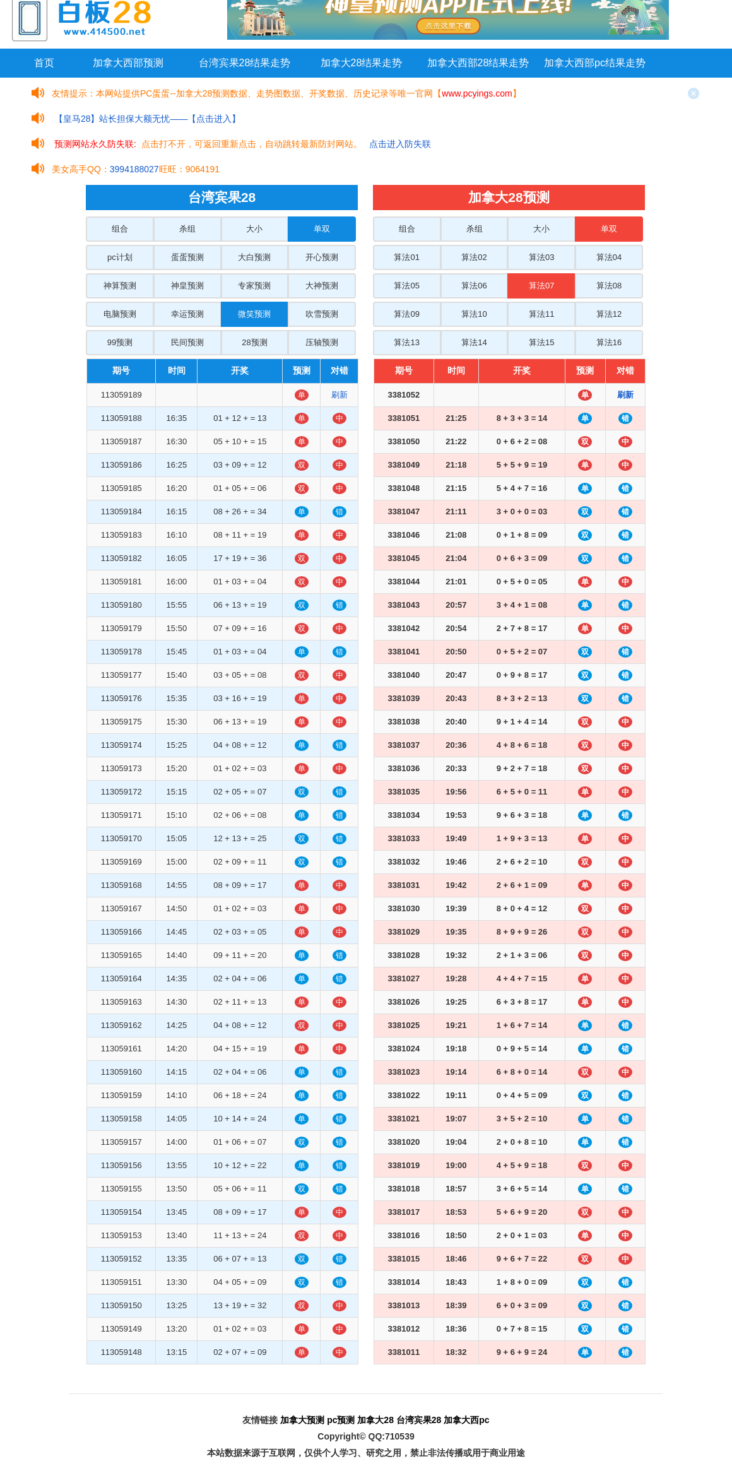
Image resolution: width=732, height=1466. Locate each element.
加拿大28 (375, 1420)
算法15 (541, 342)
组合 (120, 228)
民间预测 (187, 342)
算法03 (541, 257)
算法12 (609, 314)
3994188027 (134, 169)
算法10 (474, 314)
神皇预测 (187, 285)
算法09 (406, 314)
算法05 (406, 285)
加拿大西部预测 (128, 62)
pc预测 (341, 1420)
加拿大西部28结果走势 (478, 62)
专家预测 (254, 285)
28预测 (254, 342)
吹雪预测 (321, 314)
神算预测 (119, 285)
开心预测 (321, 257)
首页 (44, 62)
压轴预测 (321, 342)
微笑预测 (254, 314)
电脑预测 (119, 314)
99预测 (120, 342)
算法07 (541, 285)
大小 (254, 228)
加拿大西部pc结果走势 (595, 62)
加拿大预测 (302, 1420)
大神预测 (321, 285)
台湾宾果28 (419, 1420)
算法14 (474, 342)
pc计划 (120, 257)
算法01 (406, 257)
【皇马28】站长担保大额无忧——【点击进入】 (147, 119)
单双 (322, 228)
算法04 (609, 257)
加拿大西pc (466, 1420)
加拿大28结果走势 (362, 62)
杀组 (187, 228)
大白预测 (254, 257)
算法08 (609, 285)
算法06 (474, 285)
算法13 (406, 342)
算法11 (541, 314)
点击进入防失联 (400, 144)
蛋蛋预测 (187, 257)
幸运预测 (187, 314)
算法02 (474, 257)
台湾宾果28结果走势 (245, 62)
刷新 (339, 394)
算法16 (609, 342)
